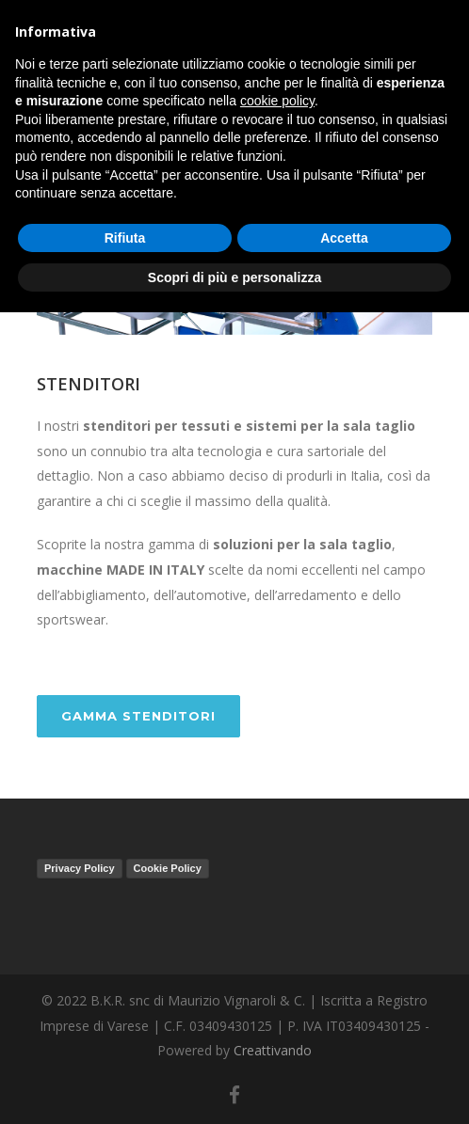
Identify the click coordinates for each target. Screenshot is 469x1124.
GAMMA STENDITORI (138, 715)
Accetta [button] (344, 237)
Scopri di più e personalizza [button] (234, 277)
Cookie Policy (168, 868)
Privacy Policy (79, 868)
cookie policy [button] (277, 100)
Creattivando (273, 1050)
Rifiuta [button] (125, 237)
